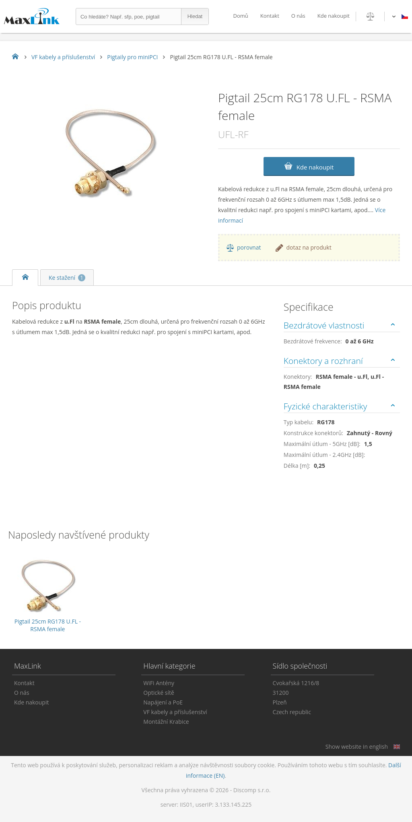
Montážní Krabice (166, 721)
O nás (298, 15)
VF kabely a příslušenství (175, 712)
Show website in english (356, 746)
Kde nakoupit (333, 15)
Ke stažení (67, 277)
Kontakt (269, 15)
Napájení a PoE (163, 702)
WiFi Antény (158, 683)
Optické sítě (158, 692)
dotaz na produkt (308, 247)
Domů (240, 15)
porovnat (249, 247)
